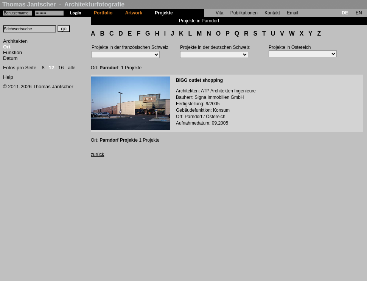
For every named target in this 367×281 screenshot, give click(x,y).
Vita (219, 13)
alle (71, 67)
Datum (10, 58)
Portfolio (103, 13)
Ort (7, 47)
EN (359, 13)
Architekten (15, 41)
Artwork (133, 13)
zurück (97, 154)
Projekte (164, 13)
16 (61, 67)
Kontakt (272, 13)
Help (8, 77)
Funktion (12, 52)
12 (51, 67)
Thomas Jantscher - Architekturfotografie (63, 4)
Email (292, 13)
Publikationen (244, 13)
